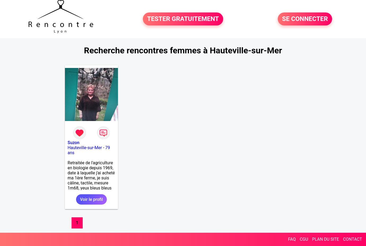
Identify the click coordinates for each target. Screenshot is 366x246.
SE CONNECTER (305, 19)
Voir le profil (91, 199)
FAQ (292, 239)
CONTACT (352, 239)
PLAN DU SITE (325, 239)
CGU (304, 239)
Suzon (74, 142)
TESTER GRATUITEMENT (183, 19)
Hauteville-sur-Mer (85, 147)
